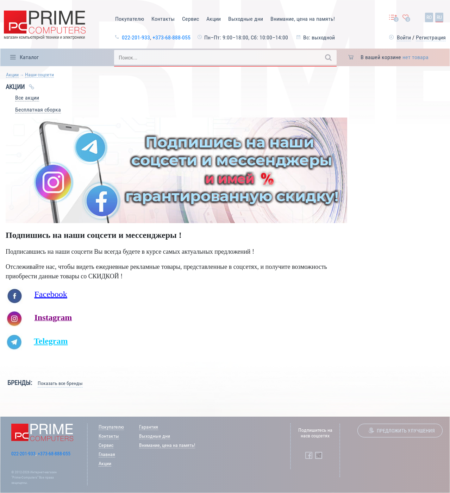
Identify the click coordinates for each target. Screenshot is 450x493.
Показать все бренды (60, 383)
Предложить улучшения (406, 431)
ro (429, 17)
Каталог (29, 57)
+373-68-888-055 (171, 37)
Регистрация (431, 37)
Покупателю (129, 18)
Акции (213, 18)
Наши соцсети (39, 74)
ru (439, 17)
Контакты (163, 18)
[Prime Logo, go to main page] (45, 26)
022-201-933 (136, 37)
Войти (404, 37)
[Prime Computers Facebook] (308, 455)
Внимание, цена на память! (302, 18)
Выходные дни (245, 18)
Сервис (190, 18)
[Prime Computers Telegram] (318, 455)
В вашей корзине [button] (395, 57)
